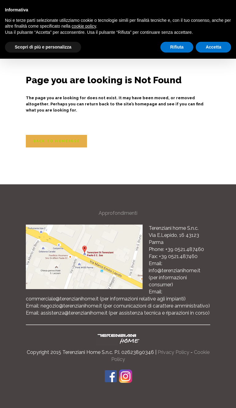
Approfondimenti (118, 213)
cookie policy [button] (84, 26)
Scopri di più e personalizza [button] (43, 47)
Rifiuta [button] (177, 47)
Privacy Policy (173, 352)
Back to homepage (56, 141)
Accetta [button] (213, 47)
